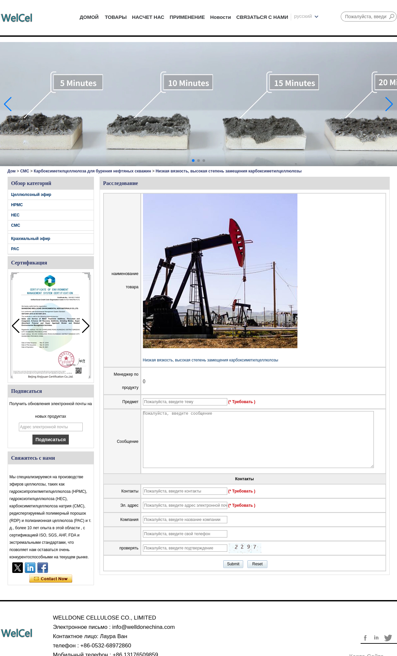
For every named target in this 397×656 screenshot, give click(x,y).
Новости (220, 17)
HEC (15, 215)
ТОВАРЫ (116, 17)
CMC (24, 171)
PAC (15, 249)
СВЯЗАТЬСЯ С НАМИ (262, 17)
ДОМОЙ (89, 17)
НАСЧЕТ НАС (148, 17)
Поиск (392, 17)
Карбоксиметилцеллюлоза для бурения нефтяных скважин (92, 171)
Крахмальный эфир (30, 238)
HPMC (17, 205)
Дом (12, 171)
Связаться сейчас (50, 579)
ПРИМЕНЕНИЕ (187, 17)
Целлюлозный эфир (31, 194)
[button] (193, 160)
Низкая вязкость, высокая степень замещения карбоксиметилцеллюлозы (210, 360)
